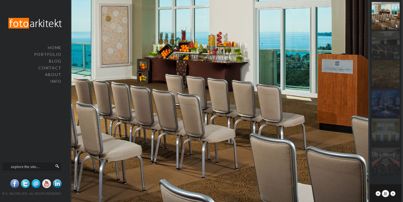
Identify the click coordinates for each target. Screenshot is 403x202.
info (56, 81)
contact (50, 67)
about (53, 74)
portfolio (48, 54)
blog (55, 61)
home (55, 47)
